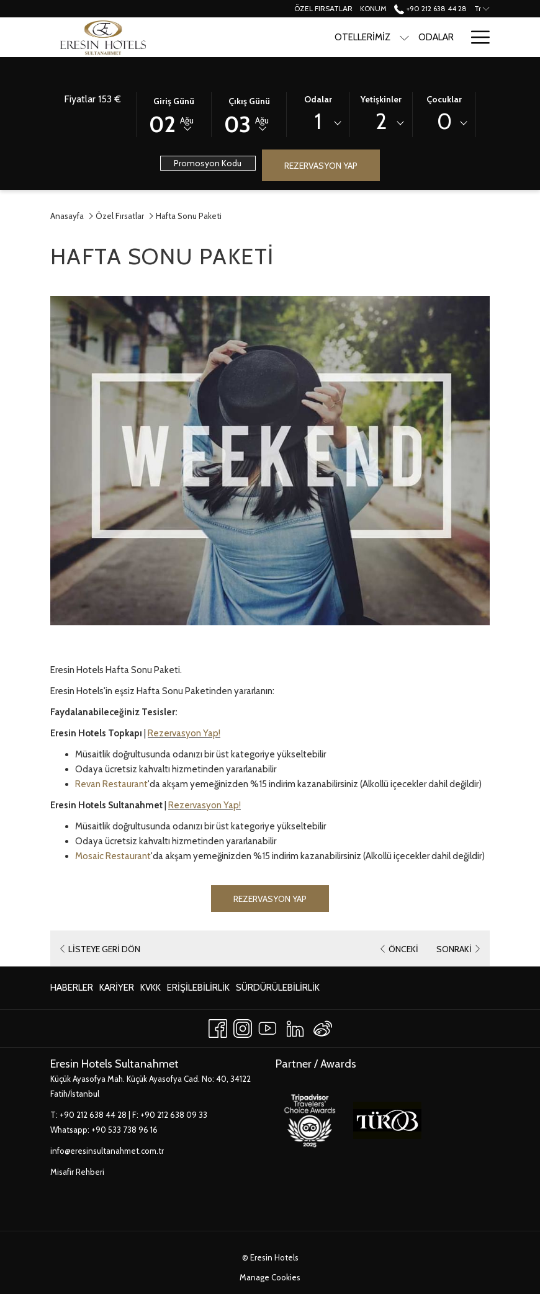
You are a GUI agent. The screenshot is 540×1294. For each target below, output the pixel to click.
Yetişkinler (381, 99)
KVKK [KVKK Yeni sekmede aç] (150, 989)
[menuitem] (73, 988)
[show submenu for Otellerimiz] (335, 37)
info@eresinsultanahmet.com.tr (107, 1151)
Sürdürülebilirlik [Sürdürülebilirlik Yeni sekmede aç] (278, 989)
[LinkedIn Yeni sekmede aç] (295, 1026)
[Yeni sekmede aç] (310, 1119)
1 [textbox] (318, 121)
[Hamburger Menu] (476, 37)
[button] (173, 113)
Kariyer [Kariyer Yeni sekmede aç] (116, 989)
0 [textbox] (444, 121)
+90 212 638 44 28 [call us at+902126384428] (430, 8)
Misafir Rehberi (77, 1172)
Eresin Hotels (274, 1257)
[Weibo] (322, 1026)
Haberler (71, 987)
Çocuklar (444, 99)
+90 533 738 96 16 (124, 1130)
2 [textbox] (381, 121)
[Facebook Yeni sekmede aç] (218, 1026)
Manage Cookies (270, 1277)
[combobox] (318, 123)
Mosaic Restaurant (113, 856)
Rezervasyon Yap (321, 165)
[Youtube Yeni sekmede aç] (267, 1026)
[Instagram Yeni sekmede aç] (242, 1026)
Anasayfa (67, 216)
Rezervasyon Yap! (184, 733)
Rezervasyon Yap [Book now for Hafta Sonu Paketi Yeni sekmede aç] (270, 898)
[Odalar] (366, 37)
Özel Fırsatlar (120, 216)
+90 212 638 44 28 (93, 1115)
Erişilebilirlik (198, 987)
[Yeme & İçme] (427, 37)
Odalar (318, 99)
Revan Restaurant (111, 784)
